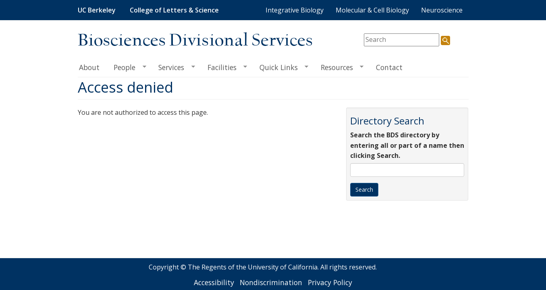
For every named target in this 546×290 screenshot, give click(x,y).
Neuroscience (442, 10)
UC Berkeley (97, 10)
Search (364, 189)
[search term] (401, 39)
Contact (389, 67)
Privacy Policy (330, 282)
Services (173, 67)
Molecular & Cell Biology (372, 10)
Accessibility (214, 282)
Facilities (223, 67)
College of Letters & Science (174, 10)
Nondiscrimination (271, 282)
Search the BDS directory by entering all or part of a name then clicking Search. (407, 145)
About (89, 67)
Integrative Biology (295, 10)
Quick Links (280, 67)
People (126, 67)
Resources (338, 67)
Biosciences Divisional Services (195, 41)
